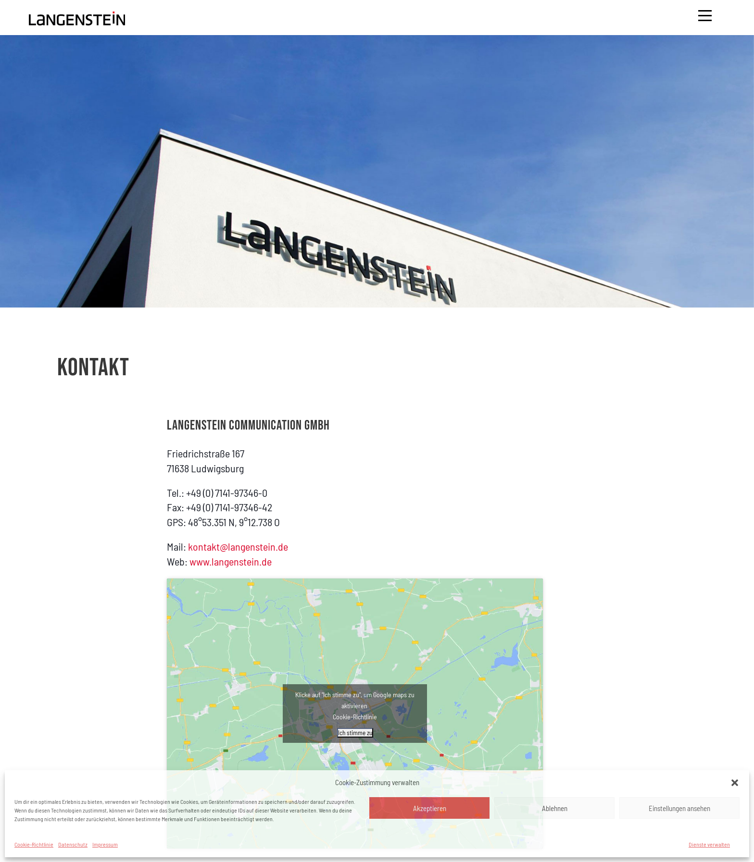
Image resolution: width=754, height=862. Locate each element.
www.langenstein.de (230, 561)
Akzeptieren (429, 808)
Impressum (105, 844)
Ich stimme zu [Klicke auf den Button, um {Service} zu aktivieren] (355, 733)
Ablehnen (554, 808)
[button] (735, 783)
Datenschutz (73, 844)
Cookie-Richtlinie (33, 844)
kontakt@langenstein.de (238, 546)
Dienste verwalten (709, 844)
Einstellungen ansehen (679, 808)
